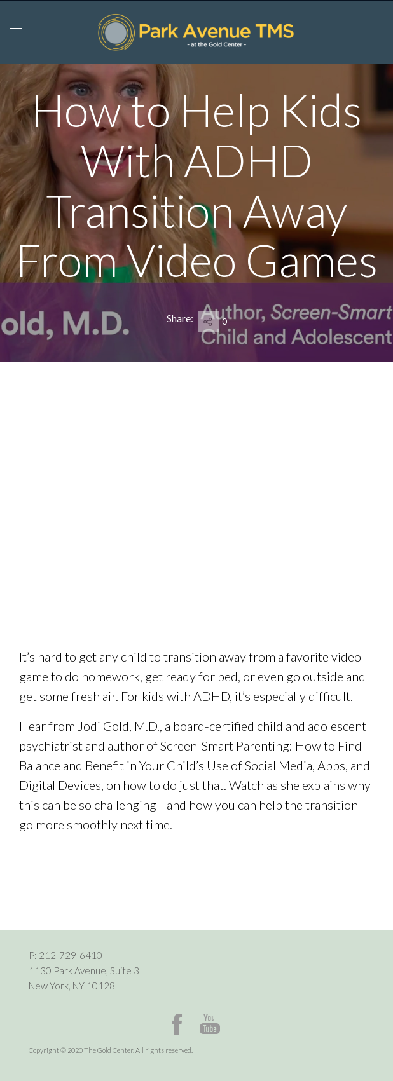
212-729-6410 (70, 955)
